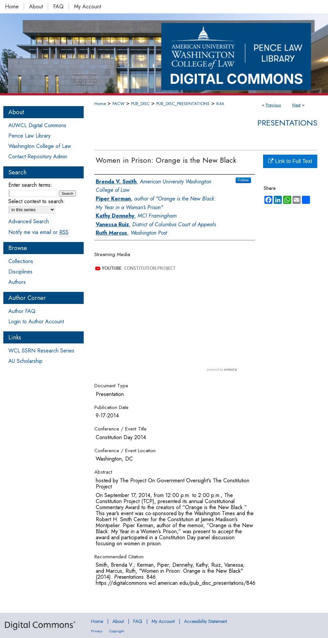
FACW (118, 103)
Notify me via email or (38, 232)
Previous (273, 105)
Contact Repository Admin (37, 156)
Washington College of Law (39, 146)
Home (100, 103)
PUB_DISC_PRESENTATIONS (183, 103)
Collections (20, 261)
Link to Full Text (290, 161)
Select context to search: (36, 201)
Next (296, 105)
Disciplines (20, 271)
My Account (163, 621)
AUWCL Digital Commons (37, 125)
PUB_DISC (140, 103)
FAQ (137, 621)
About (118, 621)
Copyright (116, 631)
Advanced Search (28, 221)
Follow (243, 180)
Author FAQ (21, 311)
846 (220, 103)
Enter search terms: (30, 185)
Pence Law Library (29, 136)
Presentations (287, 123)
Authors (17, 282)
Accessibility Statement (205, 621)
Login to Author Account (36, 321)
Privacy (96, 631)
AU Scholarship (25, 361)
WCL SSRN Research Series (41, 350)
